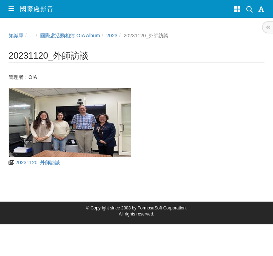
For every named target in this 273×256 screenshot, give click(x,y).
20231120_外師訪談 (34, 162)
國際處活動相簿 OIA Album (70, 35)
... (32, 35)
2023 (111, 35)
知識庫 (16, 35)
